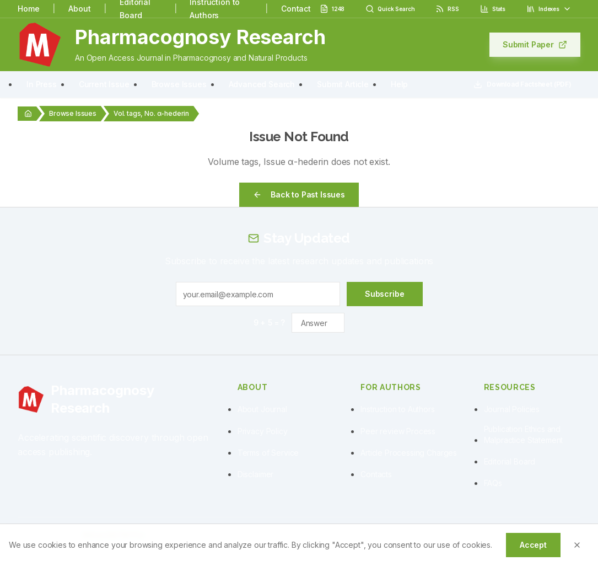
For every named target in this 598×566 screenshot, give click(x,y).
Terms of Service (268, 452)
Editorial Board (510, 461)
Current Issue (104, 84)
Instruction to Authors (397, 409)
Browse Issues (179, 84)
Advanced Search (262, 84)
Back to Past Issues (299, 194)
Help (399, 84)
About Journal (262, 409)
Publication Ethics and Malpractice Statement (523, 434)
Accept (533, 544)
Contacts (376, 474)
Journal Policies (512, 409)
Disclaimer (255, 474)
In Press (41, 84)
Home (28, 8)
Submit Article (343, 84)
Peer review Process (397, 431)
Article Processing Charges (408, 452)
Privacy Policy (263, 431)
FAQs (493, 483)
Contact (296, 8)
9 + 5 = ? (269, 322)
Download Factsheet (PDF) (522, 84)
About (79, 8)
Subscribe (385, 293)
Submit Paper (535, 44)
